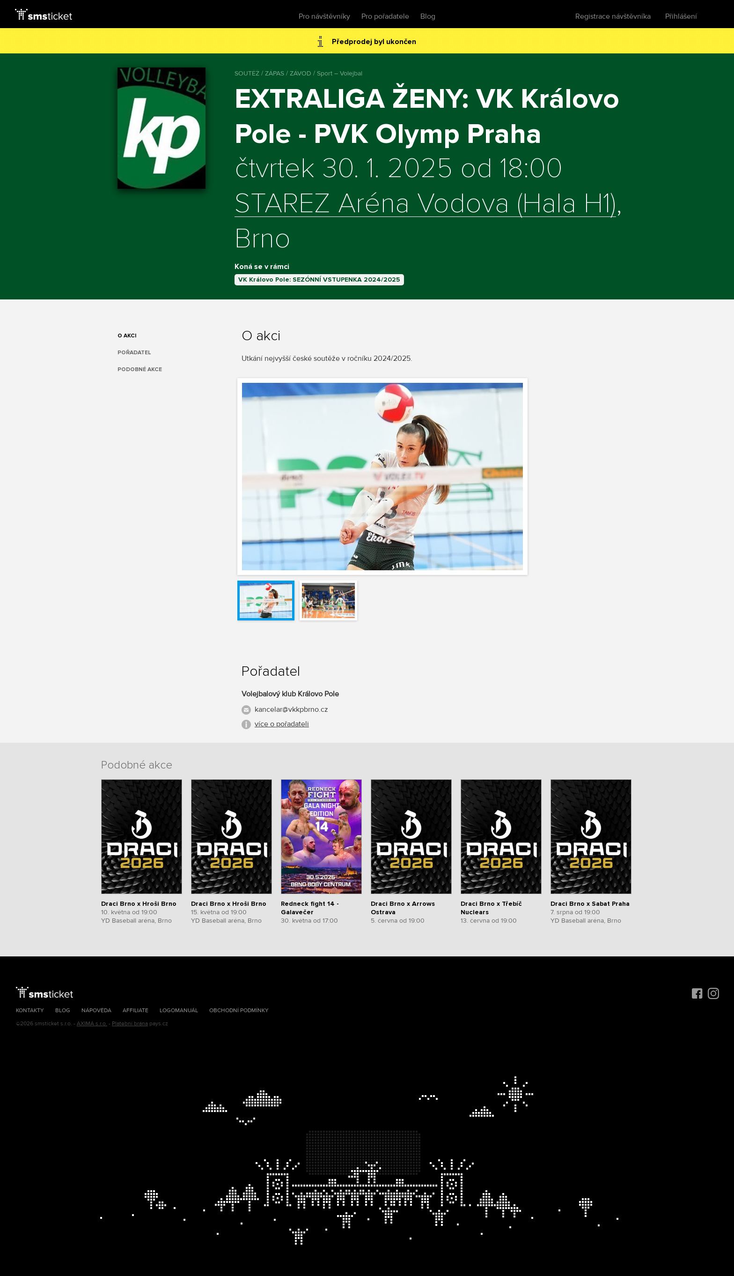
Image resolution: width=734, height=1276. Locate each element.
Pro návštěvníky (324, 16)
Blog (427, 16)
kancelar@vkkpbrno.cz (291, 709)
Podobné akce (139, 369)
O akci (126, 335)
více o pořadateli (282, 724)
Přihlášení (681, 16)
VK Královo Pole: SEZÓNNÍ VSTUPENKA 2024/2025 (319, 280)
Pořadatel (134, 352)
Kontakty (30, 1010)
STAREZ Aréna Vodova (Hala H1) (425, 204)
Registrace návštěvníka (613, 16)
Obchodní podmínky (239, 1010)
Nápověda (96, 1010)
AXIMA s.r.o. (92, 1023)
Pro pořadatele (385, 16)
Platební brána (130, 1023)
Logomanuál (179, 1010)
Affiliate (135, 1010)
